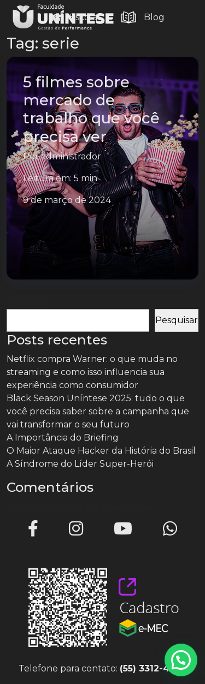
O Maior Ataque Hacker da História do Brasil (101, 450)
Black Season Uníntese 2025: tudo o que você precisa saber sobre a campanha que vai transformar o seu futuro (98, 411)
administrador (71, 156)
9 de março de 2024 (67, 200)
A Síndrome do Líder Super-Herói (80, 464)
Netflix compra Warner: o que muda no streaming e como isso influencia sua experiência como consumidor (92, 372)
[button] (181, 660)
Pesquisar (28, 302)
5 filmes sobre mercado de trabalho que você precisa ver (91, 109)
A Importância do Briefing (63, 437)
